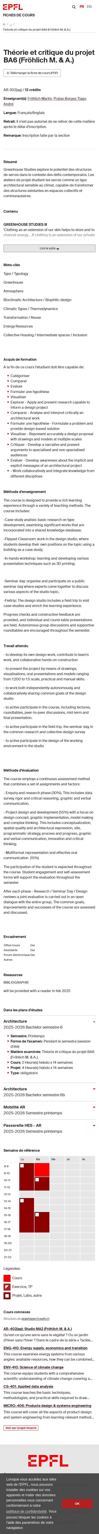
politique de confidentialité (26, 1511)
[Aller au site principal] (4, 24)
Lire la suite (49, 248)
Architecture (48, 1024)
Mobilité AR (48, 1110)
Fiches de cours (19, 15)
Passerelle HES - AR (48, 1128)
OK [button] (77, 1503)
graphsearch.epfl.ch (35, 1319)
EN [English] (89, 6)
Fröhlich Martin (40, 98)
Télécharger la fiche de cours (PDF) (32, 73)
